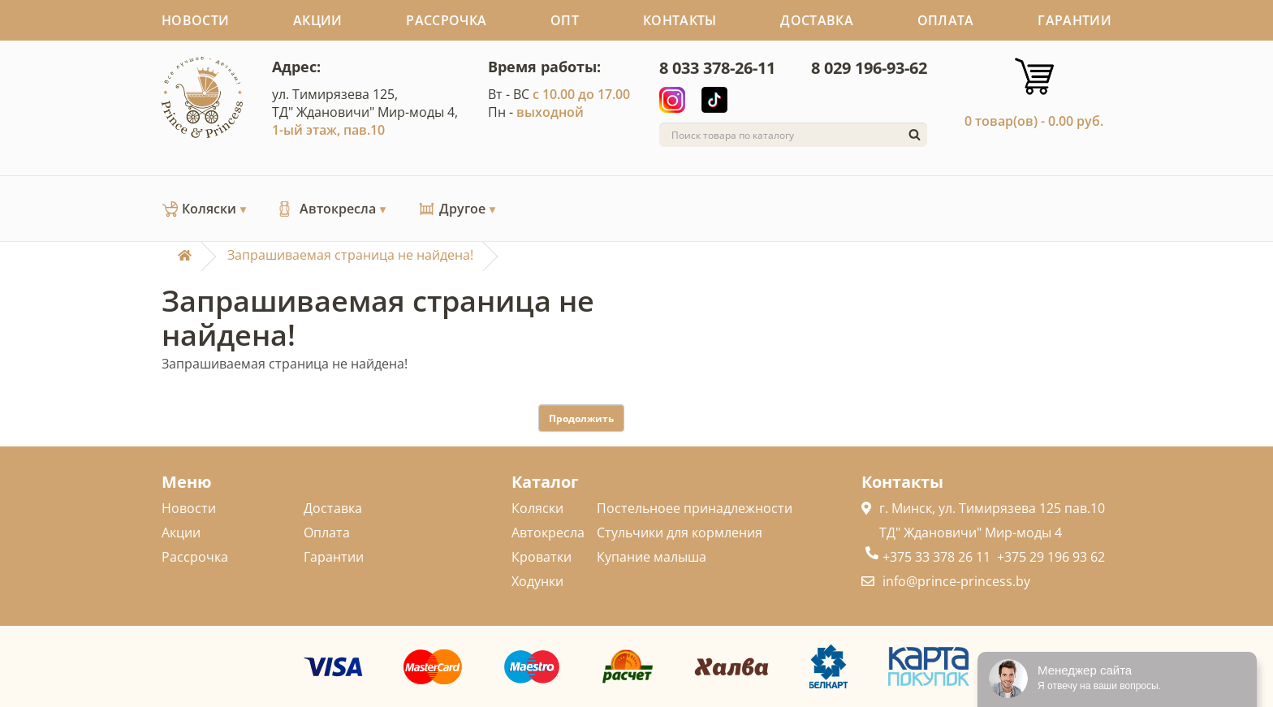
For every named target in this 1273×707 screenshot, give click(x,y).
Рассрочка (446, 20)
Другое (467, 209)
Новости (195, 20)
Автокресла (343, 209)
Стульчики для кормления (679, 532)
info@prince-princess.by (956, 581)
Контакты (680, 20)
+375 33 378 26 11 (936, 557)
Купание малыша (651, 557)
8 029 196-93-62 (869, 68)
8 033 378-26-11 (717, 68)
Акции (318, 20)
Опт (564, 20)
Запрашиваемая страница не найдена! (350, 255)
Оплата (945, 20)
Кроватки (541, 557)
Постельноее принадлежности (694, 508)
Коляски (214, 209)
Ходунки (537, 581)
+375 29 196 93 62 (1051, 557)
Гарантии (1074, 20)
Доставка (816, 20)
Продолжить (581, 418)
